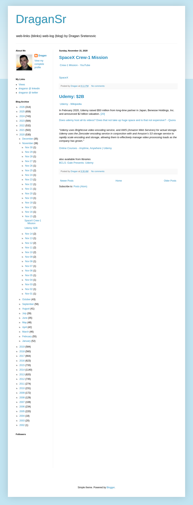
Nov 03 (29, 284)
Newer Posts (66, 180)
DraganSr (41, 19)
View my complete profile (39, 64)
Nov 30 (29, 147)
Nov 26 (29, 165)
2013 (22, 374)
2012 (22, 379)
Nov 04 (29, 280)
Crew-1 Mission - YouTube (75, 65)
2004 (22, 416)
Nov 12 (29, 243)
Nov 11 (29, 247)
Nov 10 (29, 252)
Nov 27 (29, 161)
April (25, 327)
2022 (22, 125)
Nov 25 (29, 170)
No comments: (98, 86)
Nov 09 (29, 256)
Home (119, 180)
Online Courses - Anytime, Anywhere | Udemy (85, 148)
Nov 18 (29, 202)
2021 (22, 130)
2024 (22, 116)
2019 (22, 346)
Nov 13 (29, 238)
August (26, 308)
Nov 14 (29, 233)
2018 (22, 351)
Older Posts (170, 180)
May (24, 322)
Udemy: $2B (71, 96)
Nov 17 (29, 207)
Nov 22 (29, 184)
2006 (22, 406)
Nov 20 (29, 193)
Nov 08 (29, 261)
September (28, 304)
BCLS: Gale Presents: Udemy (76, 162)
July (24, 313)
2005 (22, 411)
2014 (22, 369)
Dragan (42, 55)
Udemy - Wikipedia (71, 103)
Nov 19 (29, 198)
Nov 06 (29, 270)
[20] (102, 113)
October (26, 299)
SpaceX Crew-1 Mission (83, 57)
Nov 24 (29, 175)
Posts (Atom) (80, 186)
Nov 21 (29, 188)
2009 (22, 392)
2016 (22, 360)
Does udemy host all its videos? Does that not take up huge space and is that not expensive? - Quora (117, 120)
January (26, 341)
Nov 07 (29, 266)
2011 (22, 383)
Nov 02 (29, 289)
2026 (22, 107)
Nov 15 (29, 216)
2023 (22, 120)
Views (22, 84)
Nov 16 (29, 212)
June (25, 318)
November (28, 143)
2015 (22, 365)
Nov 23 (29, 179)
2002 (22, 425)
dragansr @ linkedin (29, 88)
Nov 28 (29, 156)
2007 (22, 402)
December (28, 138)
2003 (22, 420)
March (26, 331)
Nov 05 (29, 275)
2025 (22, 111)
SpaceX (63, 77)
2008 (22, 397)
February (27, 336)
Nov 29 (29, 152)
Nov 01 (29, 293)
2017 (22, 356)
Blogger (111, 487)
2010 (22, 388)
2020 (22, 134)
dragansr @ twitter (28, 92)
